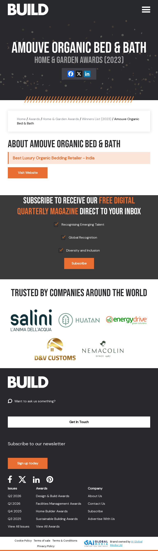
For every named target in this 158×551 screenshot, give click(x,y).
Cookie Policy (23, 540)
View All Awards (48, 526)
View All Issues (18, 526)
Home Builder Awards (52, 511)
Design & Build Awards (52, 496)
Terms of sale (42, 540)
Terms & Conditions (64, 540)
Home (21, 119)
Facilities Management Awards (58, 503)
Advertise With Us (101, 519)
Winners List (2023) (96, 119)
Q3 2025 (14, 519)
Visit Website (28, 173)
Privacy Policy (46, 546)
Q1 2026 (14, 503)
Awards (34, 119)
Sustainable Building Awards (57, 519)
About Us (95, 496)
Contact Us (96, 503)
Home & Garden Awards (61, 119)
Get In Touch (79, 422)
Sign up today (27, 463)
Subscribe (79, 263)
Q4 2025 (15, 511)
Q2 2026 (14, 496)
